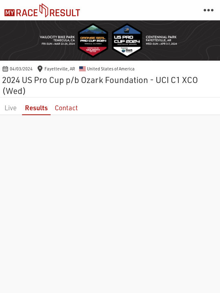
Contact (66, 107)
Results (36, 107)
